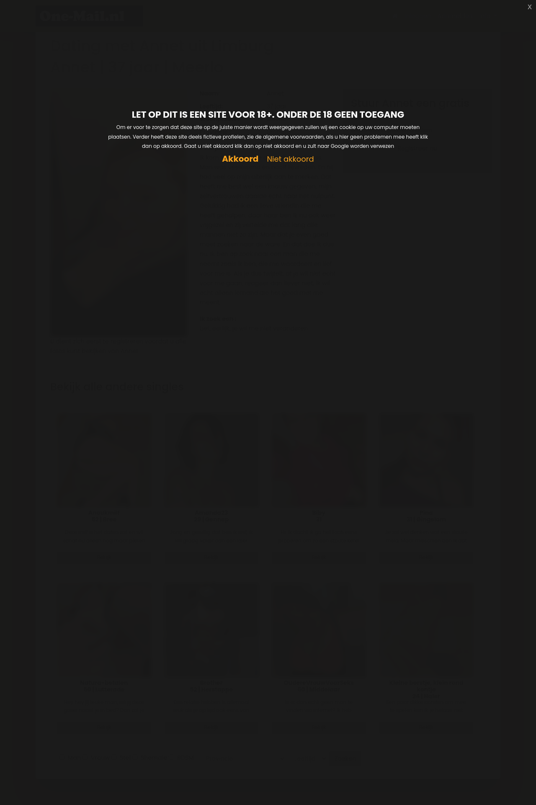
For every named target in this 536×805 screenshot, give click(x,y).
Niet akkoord (290, 159)
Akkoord (240, 159)
